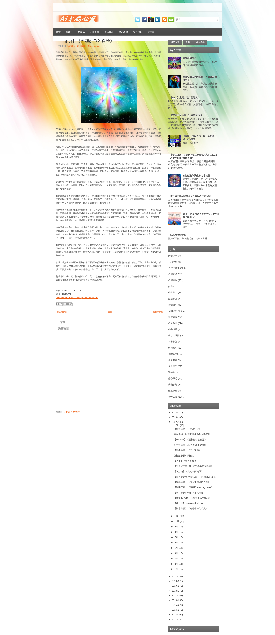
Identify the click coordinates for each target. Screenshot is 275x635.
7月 (177, 537)
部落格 (81, 32)
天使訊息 (172, 255)
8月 (177, 532)
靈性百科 (108, 32)
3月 (177, 558)
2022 (174, 422)
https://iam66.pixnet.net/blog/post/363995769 (77, 297)
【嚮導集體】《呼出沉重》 (187, 450)
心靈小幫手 (174, 268)
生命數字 (172, 292)
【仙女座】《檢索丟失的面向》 (190, 503)
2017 (174, 595)
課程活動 (137, 32)
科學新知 (172, 341)
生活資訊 (172, 304)
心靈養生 (172, 280)
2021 (174, 576)
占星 (170, 286)
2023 (174, 417)
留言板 (150, 32)
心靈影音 (172, 274)
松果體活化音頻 (178, 235)
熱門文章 (175, 42)
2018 (174, 590)
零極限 (171, 372)
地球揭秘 (172, 317)
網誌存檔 (200, 42)
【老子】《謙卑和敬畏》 (186, 461)
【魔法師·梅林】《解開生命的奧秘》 (192, 498)
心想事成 (172, 262)
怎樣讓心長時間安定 (184, 455)
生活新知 (172, 298)
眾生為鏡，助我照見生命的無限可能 (192, 434)
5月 (177, 547)
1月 (177, 569)
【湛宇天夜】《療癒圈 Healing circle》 (193, 487)
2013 (174, 614)
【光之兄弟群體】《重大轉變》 (190, 492)
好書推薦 (172, 329)
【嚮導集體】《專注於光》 (187, 429)
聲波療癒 (172, 390)
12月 (177, 425)
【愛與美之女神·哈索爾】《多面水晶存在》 (196, 476)
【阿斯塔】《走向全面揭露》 (188, 471)
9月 (177, 526)
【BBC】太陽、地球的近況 (184, 97)
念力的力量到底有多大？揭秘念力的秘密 (190, 196)
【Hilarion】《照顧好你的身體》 (85, 41)
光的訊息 (71, 46)
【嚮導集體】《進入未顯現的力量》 (192, 482)
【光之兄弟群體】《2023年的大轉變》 (193, 466)
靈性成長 (81, 46)
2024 (174, 412)
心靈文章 (94, 32)
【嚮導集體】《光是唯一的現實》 (191, 508)
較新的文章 (62, 312)
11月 (177, 516)
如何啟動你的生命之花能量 (196, 175)
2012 (174, 619)
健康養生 (172, 347)
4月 (177, 553)
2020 (174, 581)
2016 (174, 600)
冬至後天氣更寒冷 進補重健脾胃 (190, 445)
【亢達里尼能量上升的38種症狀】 (187, 115)
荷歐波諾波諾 (175, 354)
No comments (94, 46)
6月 (177, 542)
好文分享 (172, 323)
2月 (177, 563)
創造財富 (172, 360)
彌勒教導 (172, 384)
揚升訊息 (172, 366)
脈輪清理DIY (189, 58)
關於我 (69, 32)
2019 (174, 586)
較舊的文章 (158, 312)
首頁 (58, 32)
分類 (188, 42)
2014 (174, 610)
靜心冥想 (172, 378)
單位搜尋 (123, 32)
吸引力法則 (174, 335)
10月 (177, 521)
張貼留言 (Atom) (71, 412)
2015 (174, 605)
